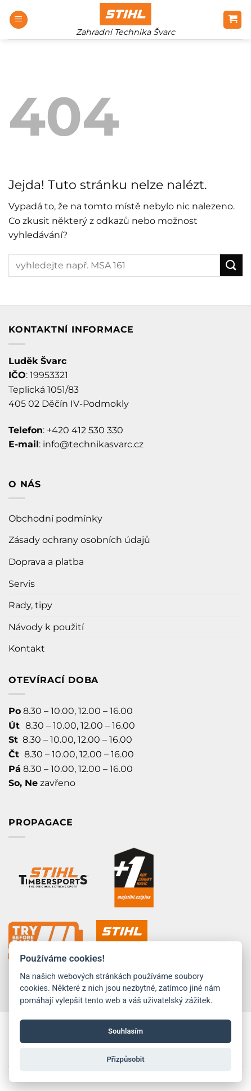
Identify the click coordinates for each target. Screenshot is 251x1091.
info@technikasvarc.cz (93, 444)
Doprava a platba (46, 561)
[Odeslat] (231, 265)
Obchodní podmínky (55, 518)
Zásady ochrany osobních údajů (79, 540)
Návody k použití (46, 627)
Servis (21, 583)
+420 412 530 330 (85, 430)
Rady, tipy (30, 605)
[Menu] (19, 20)
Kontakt (26, 648)
